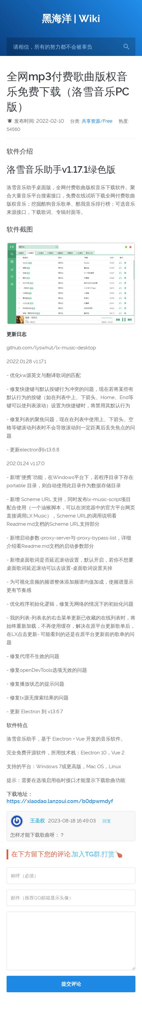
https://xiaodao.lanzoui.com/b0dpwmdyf (60, 801)
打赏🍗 (112, 854)
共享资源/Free (97, 121)
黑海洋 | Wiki (71, 18)
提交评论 (71, 984)
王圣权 (37, 821)
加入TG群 (86, 854)
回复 (106, 821)
